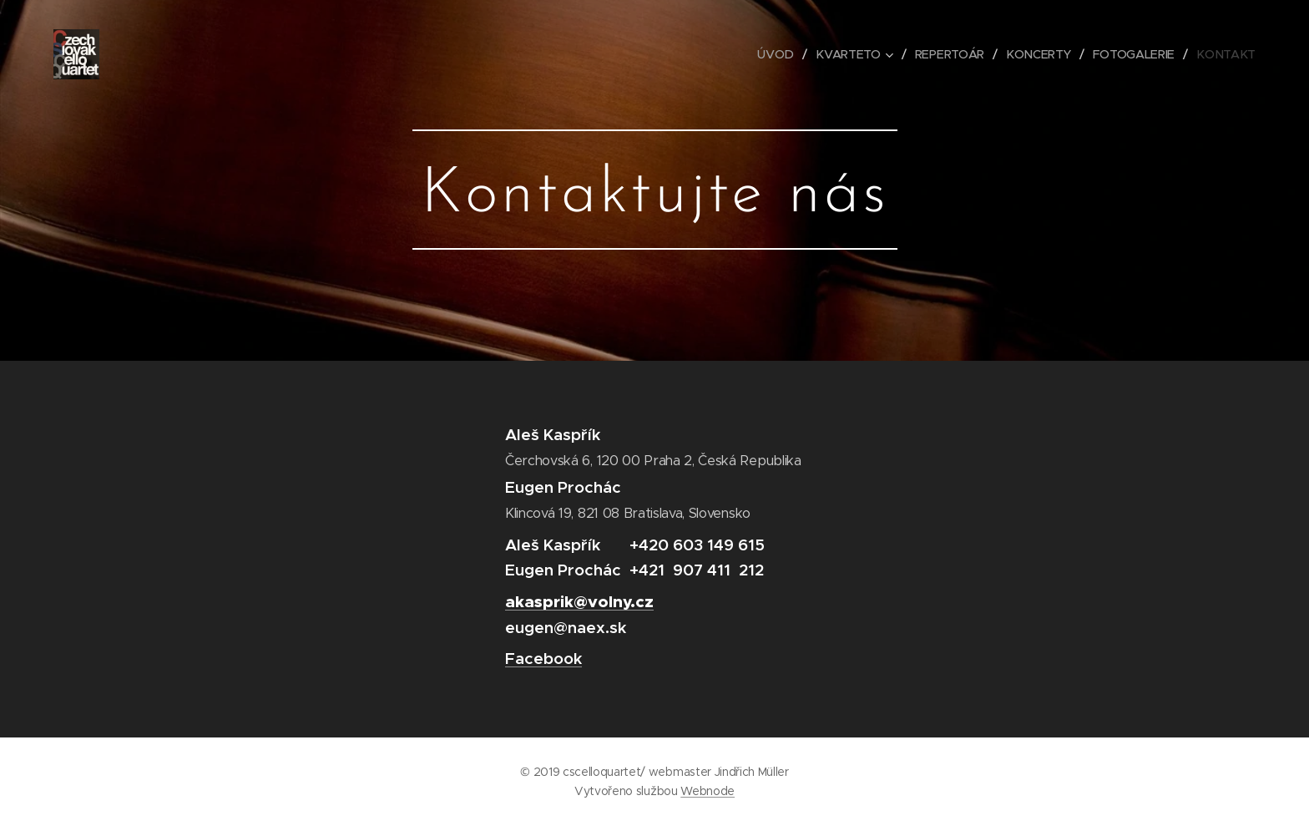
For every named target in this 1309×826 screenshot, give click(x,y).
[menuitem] (781, 54)
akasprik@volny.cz (579, 601)
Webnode (707, 790)
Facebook (543, 658)
